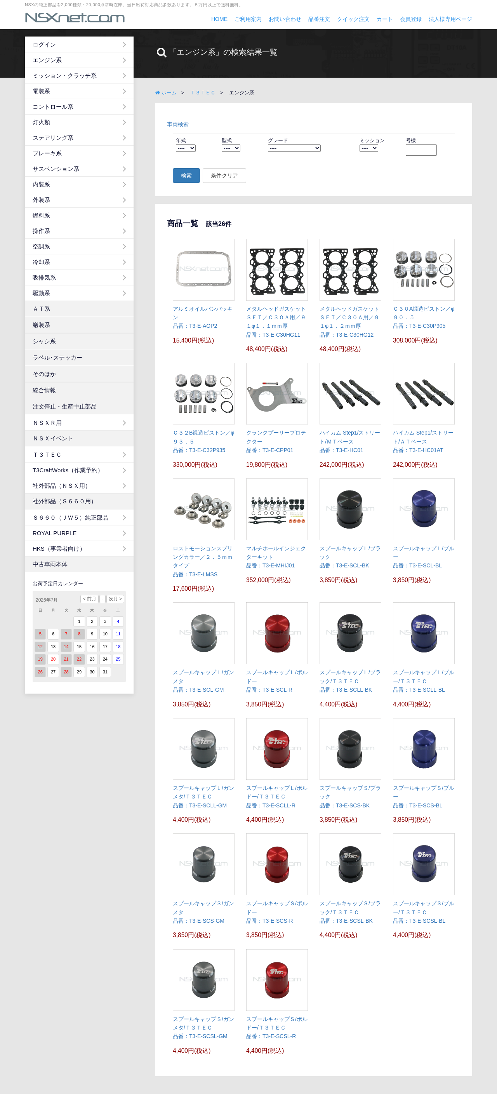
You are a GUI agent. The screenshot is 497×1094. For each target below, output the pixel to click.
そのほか (44, 373)
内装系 (41, 184)
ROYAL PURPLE (54, 533)
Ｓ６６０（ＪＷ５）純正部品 (70, 517)
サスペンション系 (56, 168)
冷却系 (41, 262)
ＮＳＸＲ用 (47, 422)
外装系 (41, 200)
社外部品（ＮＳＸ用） (62, 485)
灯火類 (41, 122)
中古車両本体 (50, 564)
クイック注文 (353, 19)
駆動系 (41, 293)
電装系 (41, 91)
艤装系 (41, 325)
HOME (219, 19)
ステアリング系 (53, 137)
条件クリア (224, 175)
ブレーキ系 (47, 153)
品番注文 (319, 19)
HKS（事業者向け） (59, 548)
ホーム (166, 93)
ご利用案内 (248, 19)
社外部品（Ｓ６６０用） (65, 501)
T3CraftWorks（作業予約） (68, 470)
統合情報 (44, 390)
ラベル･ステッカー (57, 357)
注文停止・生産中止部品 (65, 406)
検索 (186, 175)
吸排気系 (44, 277)
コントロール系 (53, 106)
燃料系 (41, 215)
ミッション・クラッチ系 (65, 75)
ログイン (44, 44)
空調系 (41, 246)
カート (385, 19)
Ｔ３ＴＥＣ (47, 454)
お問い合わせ (285, 19)
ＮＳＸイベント (53, 438)
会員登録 (411, 19)
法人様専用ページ (450, 19)
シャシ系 (44, 341)
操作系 (41, 231)
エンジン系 (47, 60)
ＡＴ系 (41, 308)
